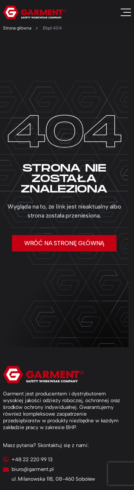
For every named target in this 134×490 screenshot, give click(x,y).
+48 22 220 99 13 (32, 459)
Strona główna (17, 28)
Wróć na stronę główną (64, 243)
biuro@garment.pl (33, 469)
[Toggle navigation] (126, 12)
